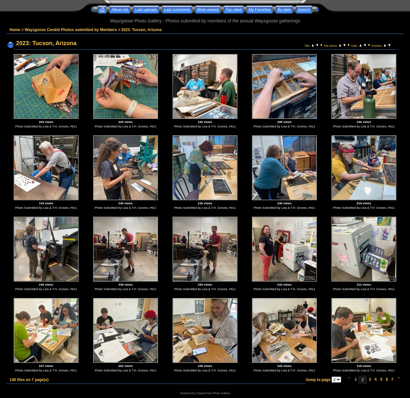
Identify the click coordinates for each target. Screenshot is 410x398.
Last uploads (146, 9)
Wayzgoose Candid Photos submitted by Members (71, 30)
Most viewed (208, 9)
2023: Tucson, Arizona (141, 30)
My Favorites (260, 9)
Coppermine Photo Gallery (213, 393)
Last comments (177, 9)
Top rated (234, 9)
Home (15, 30)
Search (304, 9)
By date (284, 9)
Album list (119, 9)
